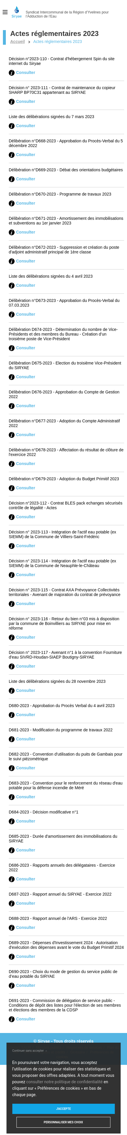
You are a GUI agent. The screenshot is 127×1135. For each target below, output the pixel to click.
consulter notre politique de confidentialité (64, 1081)
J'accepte (63, 1108)
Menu (5, 12)
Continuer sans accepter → (30, 1050)
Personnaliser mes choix (63, 1122)
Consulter (25, 72)
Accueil (17, 41)
